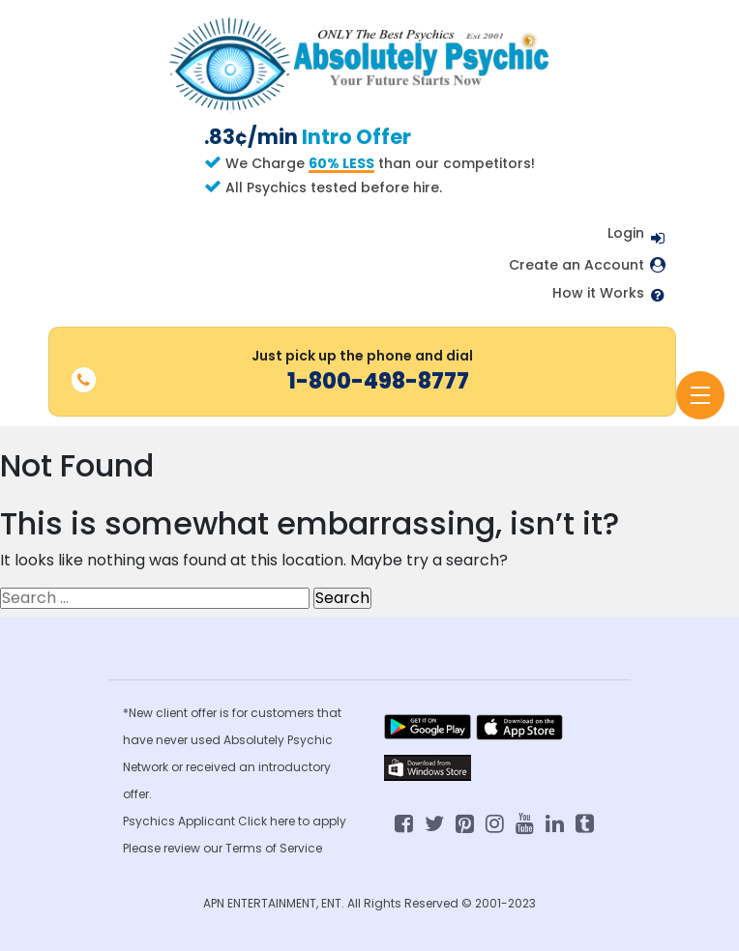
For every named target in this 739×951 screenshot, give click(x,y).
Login (625, 233)
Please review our (174, 848)
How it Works (598, 293)
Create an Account (576, 265)
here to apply (308, 821)
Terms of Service (273, 848)
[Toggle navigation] (700, 395)
